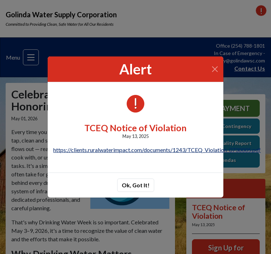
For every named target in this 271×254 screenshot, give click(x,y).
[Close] (215, 69)
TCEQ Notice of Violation (135, 127)
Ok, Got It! (136, 185)
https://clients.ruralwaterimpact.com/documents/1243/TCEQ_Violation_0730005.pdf (157, 149)
